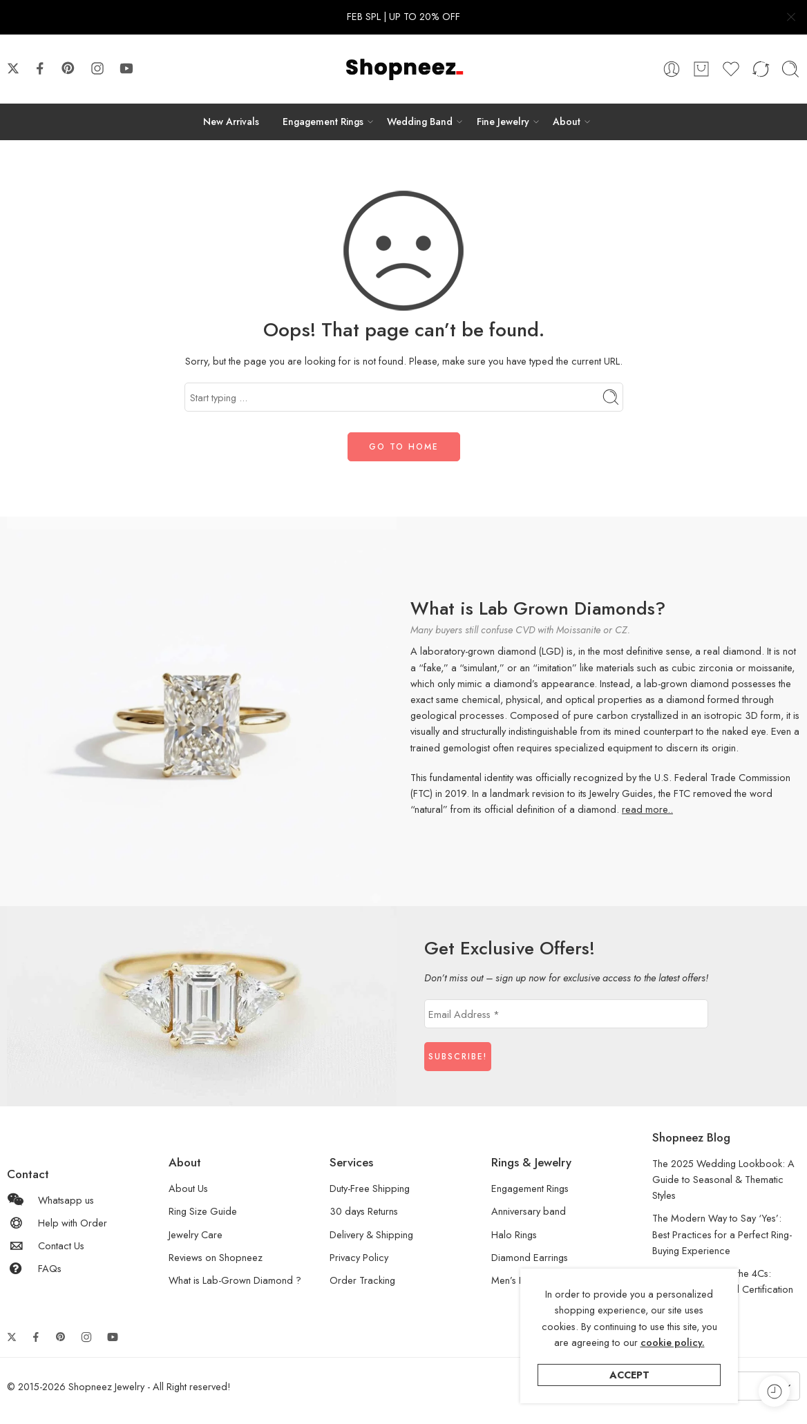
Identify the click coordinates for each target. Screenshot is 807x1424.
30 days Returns (364, 1211)
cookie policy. (672, 1342)
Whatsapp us (50, 1200)
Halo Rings (514, 1234)
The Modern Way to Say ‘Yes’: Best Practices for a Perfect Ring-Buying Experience (722, 1234)
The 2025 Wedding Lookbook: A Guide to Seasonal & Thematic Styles (723, 1179)
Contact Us (45, 1245)
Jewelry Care (195, 1234)
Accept (629, 1374)
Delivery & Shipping (371, 1234)
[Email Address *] (566, 1013)
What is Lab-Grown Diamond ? (235, 1280)
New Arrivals (231, 121)
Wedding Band (420, 121)
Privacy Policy (359, 1257)
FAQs (34, 1268)
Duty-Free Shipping (370, 1188)
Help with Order (57, 1222)
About (566, 121)
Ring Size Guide (203, 1211)
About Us (188, 1188)
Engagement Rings (323, 121)
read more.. (647, 809)
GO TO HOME (404, 447)
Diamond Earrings (529, 1257)
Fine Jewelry (503, 121)
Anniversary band (528, 1211)
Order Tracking (362, 1280)
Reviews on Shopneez (216, 1257)
